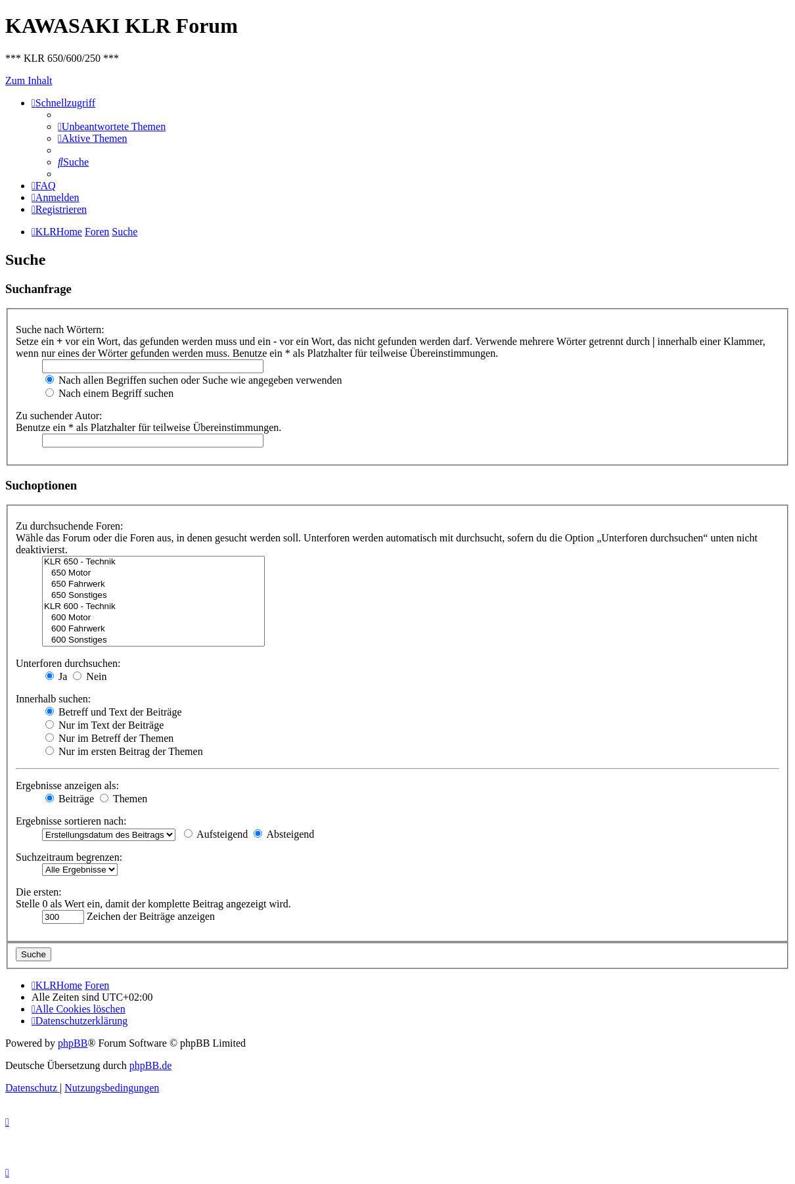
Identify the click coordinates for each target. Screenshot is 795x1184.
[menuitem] (112, 126)
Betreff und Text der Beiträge (113, 711)
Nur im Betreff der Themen (109, 738)
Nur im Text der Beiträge (104, 725)
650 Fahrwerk (153, 584)
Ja (56, 676)
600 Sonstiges (153, 640)
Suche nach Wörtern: (60, 329)
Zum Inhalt (29, 80)
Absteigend (284, 834)
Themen (123, 798)
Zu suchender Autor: (59, 415)
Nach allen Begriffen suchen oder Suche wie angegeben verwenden (193, 380)
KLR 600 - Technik (153, 606)
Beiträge (69, 798)
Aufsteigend (216, 834)
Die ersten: (39, 892)
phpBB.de (150, 1065)
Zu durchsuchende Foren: (70, 526)
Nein (89, 676)
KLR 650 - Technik (153, 562)
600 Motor (153, 618)
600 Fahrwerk (153, 629)
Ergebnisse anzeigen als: (67, 785)
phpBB (72, 1043)
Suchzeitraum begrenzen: (69, 857)
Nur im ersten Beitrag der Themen (124, 751)
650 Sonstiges (153, 595)
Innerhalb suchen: (53, 698)
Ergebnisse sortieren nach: (71, 821)
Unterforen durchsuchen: (68, 663)
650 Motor (153, 573)
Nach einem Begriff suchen (109, 393)
